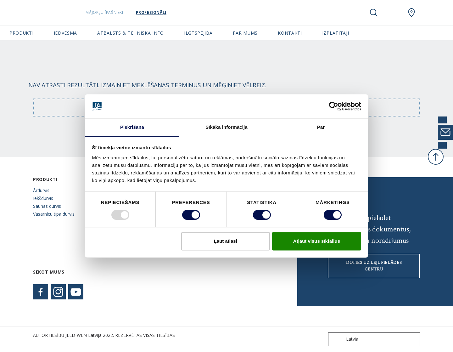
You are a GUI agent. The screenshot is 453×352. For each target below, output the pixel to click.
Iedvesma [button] (65, 33)
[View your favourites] (392, 12)
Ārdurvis (41, 190)
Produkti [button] (21, 33)
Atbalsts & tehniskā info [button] (130, 33)
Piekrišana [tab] (132, 127)
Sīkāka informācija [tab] (226, 127)
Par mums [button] (245, 33)
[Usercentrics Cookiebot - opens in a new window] (333, 106)
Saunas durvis (47, 206)
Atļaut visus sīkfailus (316, 241)
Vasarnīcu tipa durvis (54, 214)
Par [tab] (321, 127)
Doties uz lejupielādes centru (374, 266)
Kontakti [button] (290, 33)
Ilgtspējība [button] (198, 33)
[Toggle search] (373, 12)
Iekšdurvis (43, 198)
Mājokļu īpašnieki (113, 12)
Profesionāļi (159, 12)
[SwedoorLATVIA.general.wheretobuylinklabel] (411, 12)
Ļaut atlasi (225, 241)
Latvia (344, 339)
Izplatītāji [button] (335, 33)
